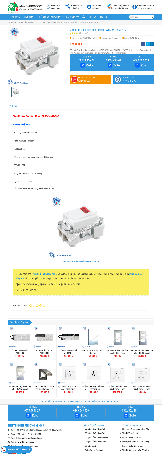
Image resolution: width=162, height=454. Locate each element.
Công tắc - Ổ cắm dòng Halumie (96, 437)
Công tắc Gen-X (90, 446)
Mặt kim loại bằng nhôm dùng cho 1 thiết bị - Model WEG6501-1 (20, 389)
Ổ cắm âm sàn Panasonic (94, 450)
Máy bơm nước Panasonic (131, 437)
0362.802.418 (141, 60)
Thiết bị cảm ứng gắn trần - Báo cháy (135, 450)
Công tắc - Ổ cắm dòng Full (94, 433)
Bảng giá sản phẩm (75, 17)
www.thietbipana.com (26, 442)
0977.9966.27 (86, 60)
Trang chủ (15, 17)
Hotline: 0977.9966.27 (15, 449)
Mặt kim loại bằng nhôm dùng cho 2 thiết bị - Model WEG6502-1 (142, 353)
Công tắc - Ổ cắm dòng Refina (96, 442)
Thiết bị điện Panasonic (49, 17)
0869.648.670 (114, 60)
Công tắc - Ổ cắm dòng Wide (95, 429)
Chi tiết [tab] (13, 105)
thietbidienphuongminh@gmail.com (29, 438)
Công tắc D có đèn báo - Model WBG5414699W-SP (81, 261)
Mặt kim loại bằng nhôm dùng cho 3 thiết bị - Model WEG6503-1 (117, 353)
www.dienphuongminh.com (28, 446)
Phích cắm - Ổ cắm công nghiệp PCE (135, 429)
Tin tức (92, 17)
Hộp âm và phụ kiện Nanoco (132, 446)
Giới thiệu (29, 17)
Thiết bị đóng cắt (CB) (130, 433)
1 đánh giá (83, 33)
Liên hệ (103, 17)
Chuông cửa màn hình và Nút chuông (135, 442)
